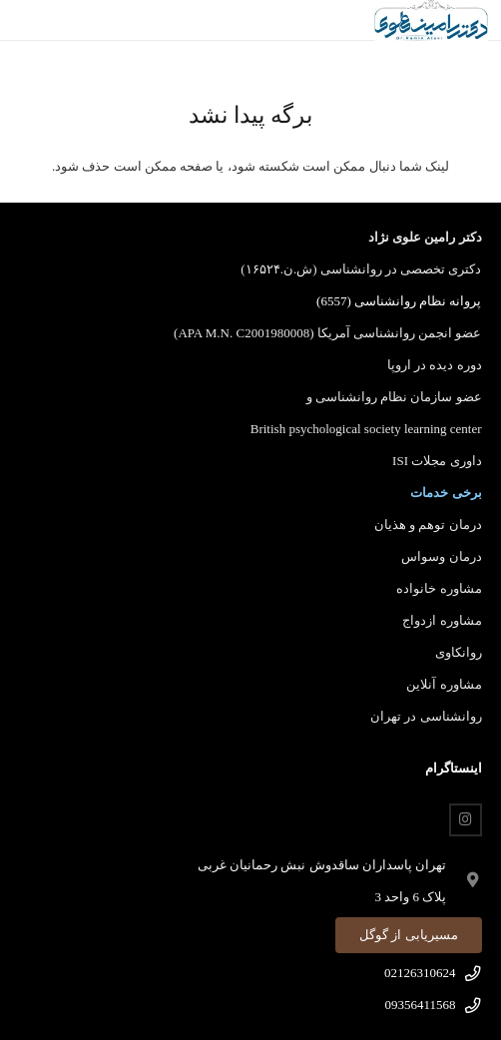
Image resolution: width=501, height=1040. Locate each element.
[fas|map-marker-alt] (463, 881)
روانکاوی (458, 652)
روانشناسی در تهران (426, 716)
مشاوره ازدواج (441, 620)
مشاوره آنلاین (443, 684)
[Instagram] (465, 819)
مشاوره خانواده (438, 588)
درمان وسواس (441, 556)
